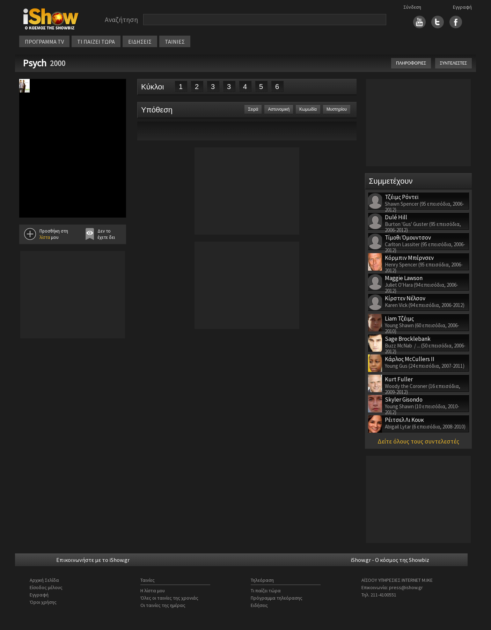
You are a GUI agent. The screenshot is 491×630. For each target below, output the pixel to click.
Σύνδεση (412, 7)
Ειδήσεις (259, 605)
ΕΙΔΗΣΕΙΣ (140, 41)
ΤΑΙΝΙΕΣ (175, 41)
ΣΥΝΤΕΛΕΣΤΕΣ (453, 63)
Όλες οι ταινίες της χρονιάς (169, 598)
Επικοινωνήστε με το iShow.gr (93, 559)
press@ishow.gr (406, 587)
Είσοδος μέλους (46, 587)
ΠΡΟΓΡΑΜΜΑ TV (44, 41)
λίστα (44, 237)
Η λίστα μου (152, 590)
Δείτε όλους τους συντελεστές (418, 441)
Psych (34, 63)
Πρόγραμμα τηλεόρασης (276, 598)
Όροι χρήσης (43, 602)
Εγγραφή (462, 7)
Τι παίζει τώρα (266, 590)
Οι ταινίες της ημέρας (162, 605)
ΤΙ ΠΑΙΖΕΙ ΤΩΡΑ (96, 41)
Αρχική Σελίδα (44, 580)
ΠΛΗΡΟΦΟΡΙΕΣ (411, 63)
